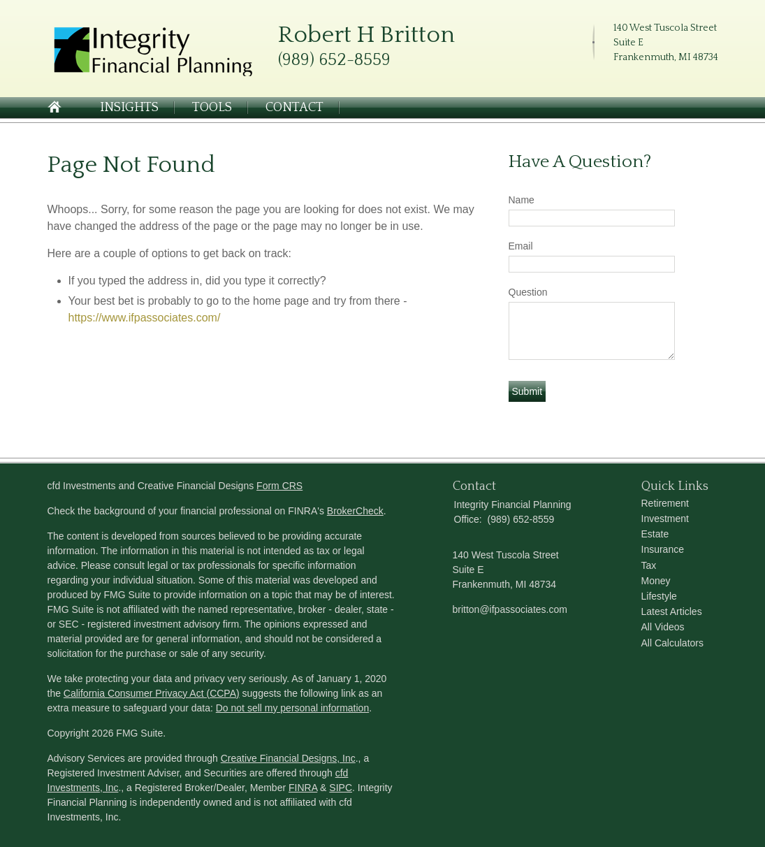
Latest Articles (671, 611)
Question (528, 292)
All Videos (663, 626)
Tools (212, 108)
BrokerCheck (355, 510)
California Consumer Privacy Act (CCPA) (152, 693)
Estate (655, 534)
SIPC (340, 787)
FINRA (303, 787)
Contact (294, 108)
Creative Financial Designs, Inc (288, 758)
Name (521, 199)
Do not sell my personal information (292, 708)
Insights (129, 108)
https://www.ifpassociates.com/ (144, 318)
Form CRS (279, 485)
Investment (665, 518)
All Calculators (672, 643)
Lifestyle (659, 596)
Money (656, 580)
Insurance (662, 549)
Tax (649, 565)
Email (521, 246)
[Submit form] (527, 391)
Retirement (665, 503)
